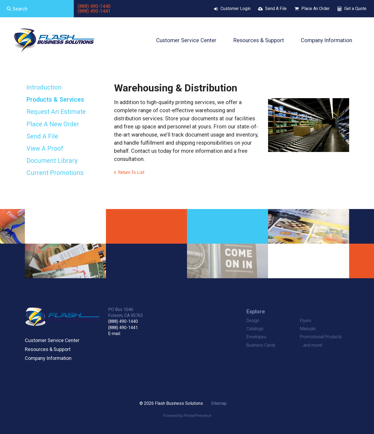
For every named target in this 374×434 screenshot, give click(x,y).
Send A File (276, 8)
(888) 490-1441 (94, 11)
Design (252, 320)
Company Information (326, 40)
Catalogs (254, 328)
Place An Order (315, 8)
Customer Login (236, 8)
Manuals (308, 328)
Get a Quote (355, 8)
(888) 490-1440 (94, 6)
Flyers (305, 320)
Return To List (131, 172)
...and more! (311, 345)
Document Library (52, 160)
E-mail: (114, 333)
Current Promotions (55, 173)
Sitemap (219, 403)
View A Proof (44, 148)
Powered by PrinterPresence (187, 415)
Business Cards (260, 345)
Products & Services (55, 99)
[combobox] (37, 9)
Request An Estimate (56, 111)
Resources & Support (258, 40)
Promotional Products (321, 336)
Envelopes (256, 336)
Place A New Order (52, 124)
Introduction (44, 87)
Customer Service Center (186, 40)
